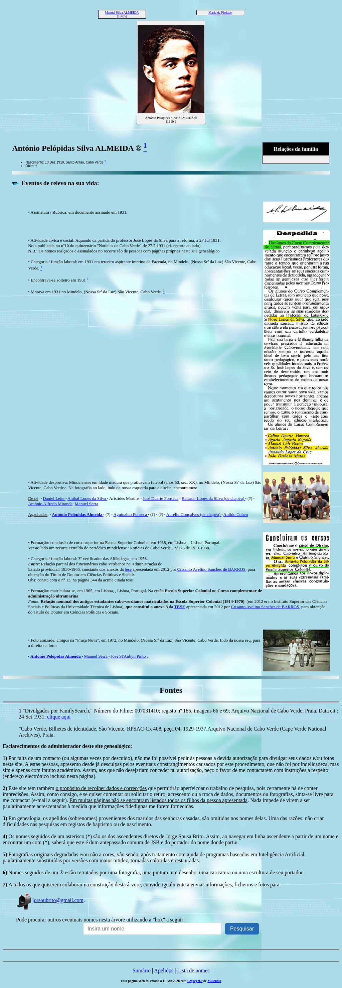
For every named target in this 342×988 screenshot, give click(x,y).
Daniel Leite (54, 498)
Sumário (142, 970)
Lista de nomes (193, 970)
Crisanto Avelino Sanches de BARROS (211, 569)
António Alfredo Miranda (50, 503)
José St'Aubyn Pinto (129, 656)
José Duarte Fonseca (160, 498)
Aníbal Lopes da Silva (87, 498)
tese (128, 569)
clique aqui (59, 717)
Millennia (214, 981)
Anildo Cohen (235, 514)
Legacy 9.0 (195, 981)
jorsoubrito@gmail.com (49, 900)
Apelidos (163, 970)
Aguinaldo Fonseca (131, 514)
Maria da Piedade (220, 12)
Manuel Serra (86, 503)
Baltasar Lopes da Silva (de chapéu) (213, 498)
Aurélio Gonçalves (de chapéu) (193, 514)
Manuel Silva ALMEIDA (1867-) (122, 14)
